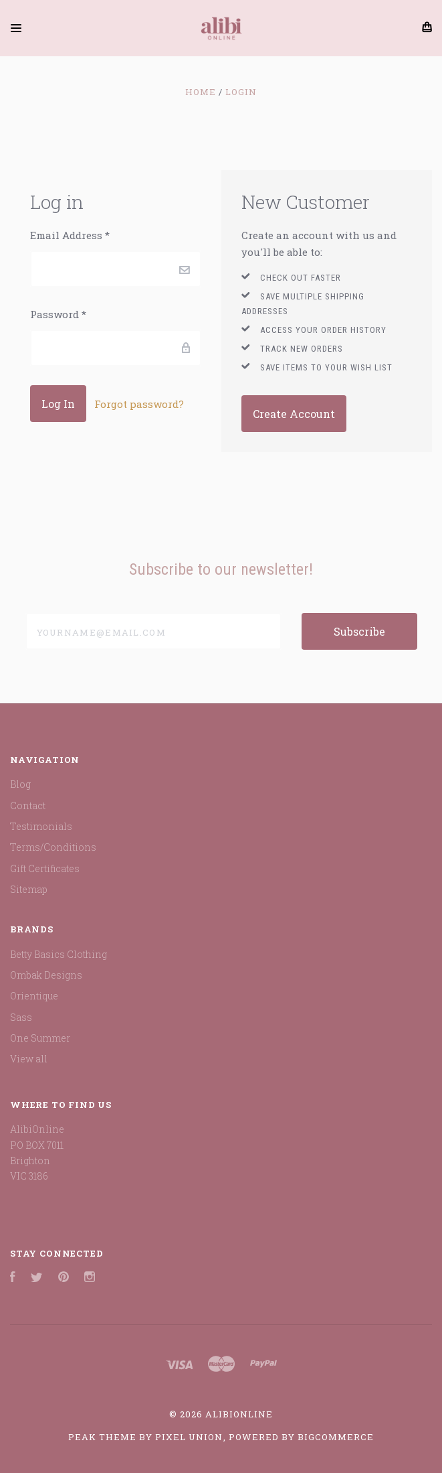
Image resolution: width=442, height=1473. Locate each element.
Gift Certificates (45, 868)
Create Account (294, 414)
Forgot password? (139, 404)
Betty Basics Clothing (58, 954)
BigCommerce (336, 1437)
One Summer (40, 1038)
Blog (20, 784)
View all (28, 1058)
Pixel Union (189, 1437)
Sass (21, 1017)
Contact (27, 805)
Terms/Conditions (53, 847)
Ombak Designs (46, 975)
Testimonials (41, 826)
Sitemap (28, 889)
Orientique (34, 995)
